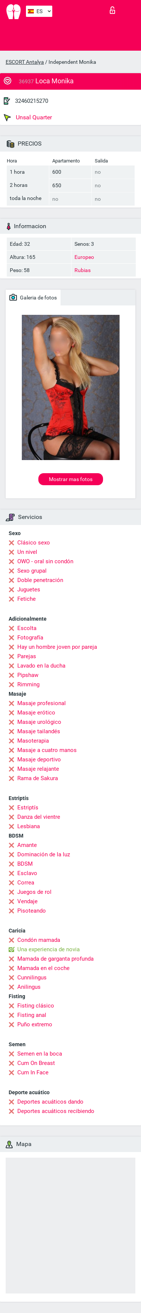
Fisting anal (31, 1015)
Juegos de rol (34, 892)
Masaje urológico (39, 722)
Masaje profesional (41, 703)
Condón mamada (38, 940)
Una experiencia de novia (48, 949)
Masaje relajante (38, 769)
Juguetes (28, 589)
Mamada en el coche (43, 968)
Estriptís (27, 807)
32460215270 (31, 101)
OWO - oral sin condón (45, 561)
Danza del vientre (38, 817)
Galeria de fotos (33, 297)
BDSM (25, 863)
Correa (25, 882)
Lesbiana (28, 826)
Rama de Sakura (37, 778)
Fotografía (30, 637)
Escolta (26, 628)
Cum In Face (33, 1072)
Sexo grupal (32, 570)
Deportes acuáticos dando (50, 1101)
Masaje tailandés (38, 731)
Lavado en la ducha (41, 665)
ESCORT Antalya (25, 62)
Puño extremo (34, 1024)
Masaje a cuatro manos (47, 750)
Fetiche (26, 599)
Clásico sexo (33, 542)
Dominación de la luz (43, 854)
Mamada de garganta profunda (55, 958)
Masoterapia (33, 740)
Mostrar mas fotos (70, 479)
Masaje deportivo (39, 759)
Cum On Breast (36, 1063)
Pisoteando (31, 910)
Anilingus (29, 987)
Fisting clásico (35, 1005)
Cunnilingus (32, 977)
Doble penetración (40, 580)
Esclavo (27, 873)
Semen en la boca (39, 1053)
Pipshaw (27, 675)
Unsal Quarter (28, 117)
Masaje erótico (36, 712)
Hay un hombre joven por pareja (57, 647)
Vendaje (27, 901)
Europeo (84, 257)
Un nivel (27, 552)
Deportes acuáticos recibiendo (55, 1111)
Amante (27, 845)
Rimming (28, 684)
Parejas (26, 656)
